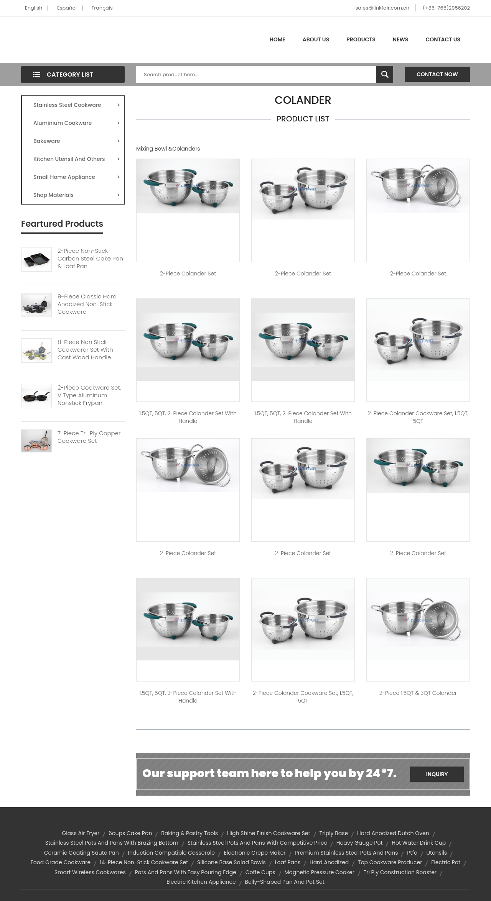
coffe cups (260, 872)
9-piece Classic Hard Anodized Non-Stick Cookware (87, 304)
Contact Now (437, 74)
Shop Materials (76, 195)
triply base (333, 833)
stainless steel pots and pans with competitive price (257, 843)
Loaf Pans (288, 862)
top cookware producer (390, 862)
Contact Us (442, 39)
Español (67, 7)
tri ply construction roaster (400, 872)
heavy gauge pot (359, 843)
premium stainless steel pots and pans (346, 853)
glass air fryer (80, 833)
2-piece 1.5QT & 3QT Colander (418, 693)
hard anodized (329, 862)
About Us (316, 39)
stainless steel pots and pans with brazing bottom (111, 843)
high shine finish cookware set (268, 833)
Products (361, 39)
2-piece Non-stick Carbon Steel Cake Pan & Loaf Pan (90, 258)
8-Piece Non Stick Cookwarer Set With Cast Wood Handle (85, 349)
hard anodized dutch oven (393, 833)
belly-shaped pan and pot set (285, 882)
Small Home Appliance (76, 177)
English (33, 7)
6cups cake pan (130, 833)
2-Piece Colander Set (188, 273)
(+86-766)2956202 (446, 7)
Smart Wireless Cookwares (90, 872)
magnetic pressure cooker (319, 872)
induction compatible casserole (171, 853)
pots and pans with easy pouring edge (185, 872)
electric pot (445, 862)
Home (277, 39)
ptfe (412, 853)
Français (102, 7)
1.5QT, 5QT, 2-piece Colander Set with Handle (188, 417)
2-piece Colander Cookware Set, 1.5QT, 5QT (418, 417)
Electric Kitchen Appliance (201, 882)
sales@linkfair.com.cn (383, 7)
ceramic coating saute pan (81, 853)
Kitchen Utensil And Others (76, 159)
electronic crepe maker (255, 853)
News (401, 39)
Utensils (436, 853)
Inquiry (437, 774)
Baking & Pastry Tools (189, 833)
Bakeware (76, 141)
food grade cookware (61, 862)
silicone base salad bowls (231, 862)
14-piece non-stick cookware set (144, 862)
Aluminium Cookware (76, 123)
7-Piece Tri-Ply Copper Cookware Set (89, 437)
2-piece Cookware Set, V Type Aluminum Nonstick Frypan (89, 395)
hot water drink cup (419, 843)
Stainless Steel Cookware (76, 105)
